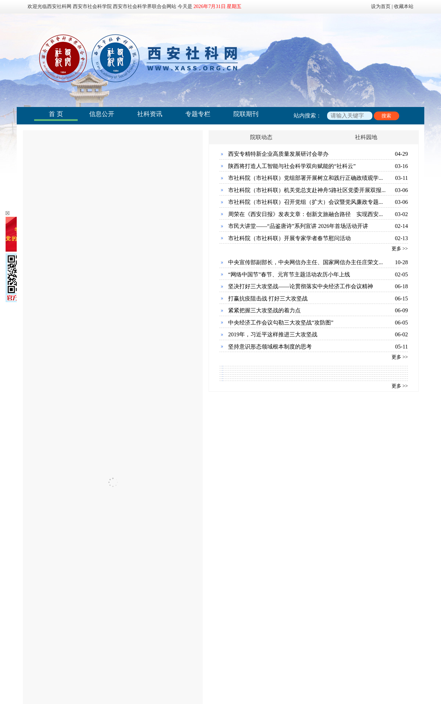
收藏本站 (403, 6)
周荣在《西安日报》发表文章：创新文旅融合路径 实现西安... (305, 214)
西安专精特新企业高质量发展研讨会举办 (278, 154)
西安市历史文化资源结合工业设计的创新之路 (292, 477)
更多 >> (400, 248)
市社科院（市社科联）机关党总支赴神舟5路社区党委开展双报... (307, 190)
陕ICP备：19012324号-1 (174, 681)
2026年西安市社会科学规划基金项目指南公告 (92, 492)
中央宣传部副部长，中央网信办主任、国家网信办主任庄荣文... (305, 262)
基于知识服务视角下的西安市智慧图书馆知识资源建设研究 (309, 520)
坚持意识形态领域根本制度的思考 (270, 347)
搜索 (386, 115)
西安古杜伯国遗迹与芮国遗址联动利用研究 (289, 492)
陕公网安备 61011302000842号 (238, 681)
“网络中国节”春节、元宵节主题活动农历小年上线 (289, 274)
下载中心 (201, 648)
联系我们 (162, 648)
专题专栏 (197, 113)
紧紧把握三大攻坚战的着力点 (264, 310)
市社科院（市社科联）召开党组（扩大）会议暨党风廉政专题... (305, 202)
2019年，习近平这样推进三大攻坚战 (272, 334)
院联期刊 (245, 113)
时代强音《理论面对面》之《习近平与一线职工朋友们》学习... (113, 563)
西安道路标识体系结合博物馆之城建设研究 (289, 506)
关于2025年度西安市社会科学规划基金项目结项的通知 (103, 534)
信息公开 (101, 113)
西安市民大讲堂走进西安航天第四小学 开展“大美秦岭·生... (107, 591)
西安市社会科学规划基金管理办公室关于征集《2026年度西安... (113, 520)
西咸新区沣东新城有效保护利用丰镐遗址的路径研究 (301, 534)
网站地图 (278, 648)
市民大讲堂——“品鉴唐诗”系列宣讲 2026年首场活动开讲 (298, 226)
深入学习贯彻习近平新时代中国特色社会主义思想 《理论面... (111, 577)
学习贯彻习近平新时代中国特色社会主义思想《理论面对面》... (113, 606)
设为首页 (380, 6)
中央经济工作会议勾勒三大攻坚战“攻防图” (280, 323)
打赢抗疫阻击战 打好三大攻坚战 (268, 298)
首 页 (56, 113)
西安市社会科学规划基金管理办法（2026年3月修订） (101, 506)
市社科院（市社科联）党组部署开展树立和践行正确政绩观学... (305, 178)
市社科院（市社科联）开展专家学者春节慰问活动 (289, 238)
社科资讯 (149, 113)
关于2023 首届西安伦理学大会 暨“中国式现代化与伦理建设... (110, 620)
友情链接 (239, 648)
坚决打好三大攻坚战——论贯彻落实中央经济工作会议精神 (300, 286)
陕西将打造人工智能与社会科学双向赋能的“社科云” (292, 166)
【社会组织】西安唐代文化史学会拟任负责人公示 (97, 477)
